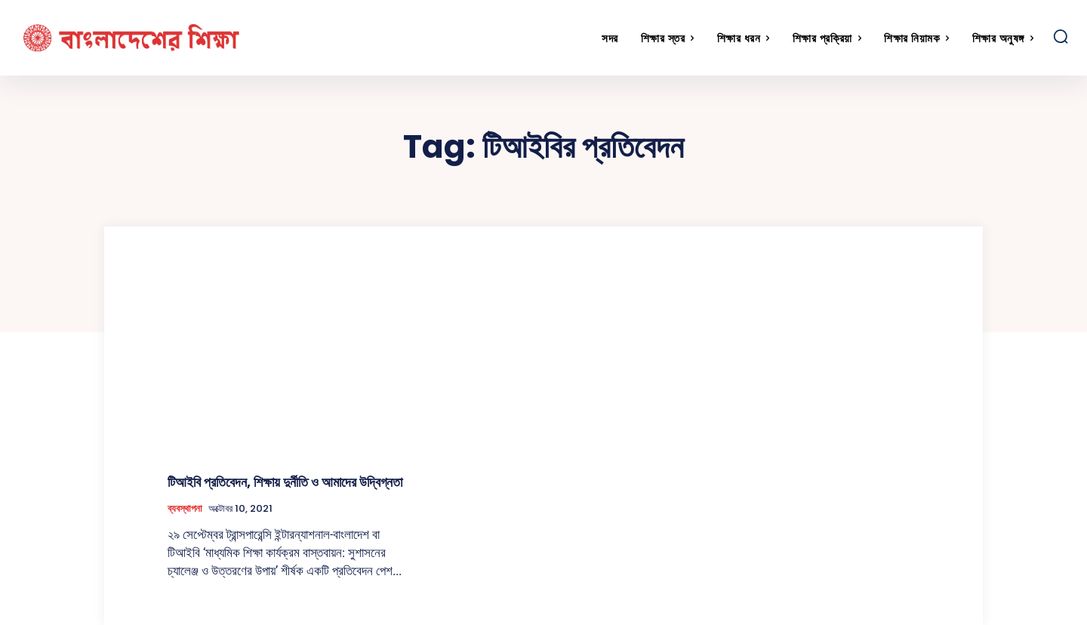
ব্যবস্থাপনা (185, 509)
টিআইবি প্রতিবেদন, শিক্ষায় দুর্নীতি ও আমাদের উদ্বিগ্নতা (285, 482)
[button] (1060, 36)
